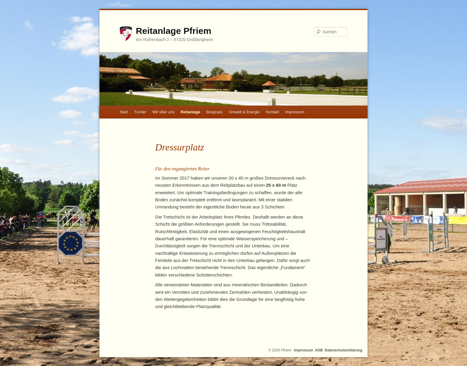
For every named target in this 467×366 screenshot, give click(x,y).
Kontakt (272, 112)
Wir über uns (163, 112)
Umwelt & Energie (244, 112)
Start (124, 112)
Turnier (140, 112)
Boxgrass (214, 112)
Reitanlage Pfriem (173, 31)
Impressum (294, 112)
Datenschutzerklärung (343, 350)
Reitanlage (190, 112)
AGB (319, 350)
